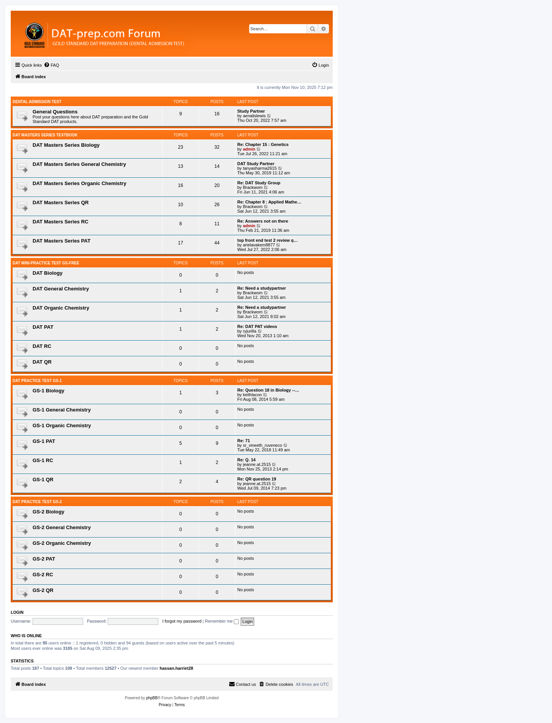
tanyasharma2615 (260, 168)
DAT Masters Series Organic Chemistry (80, 183)
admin (249, 149)
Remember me (222, 621)
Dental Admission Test (37, 102)
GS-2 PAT (44, 559)
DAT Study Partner (255, 163)
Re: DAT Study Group (258, 182)
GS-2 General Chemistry (62, 527)
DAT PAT (43, 327)
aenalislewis (254, 115)
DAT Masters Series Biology (66, 145)
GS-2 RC (43, 574)
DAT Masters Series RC (61, 222)
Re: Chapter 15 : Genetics (263, 144)
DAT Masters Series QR (61, 202)
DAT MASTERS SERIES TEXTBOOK (45, 135)
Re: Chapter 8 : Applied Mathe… (269, 202)
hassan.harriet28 (176, 668)
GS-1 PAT (44, 441)
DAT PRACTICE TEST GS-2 (37, 502)
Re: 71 (243, 440)
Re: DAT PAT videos (257, 326)
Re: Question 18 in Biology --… (268, 390)
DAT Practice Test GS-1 (37, 381)
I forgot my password (181, 621)
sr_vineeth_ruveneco (262, 445)
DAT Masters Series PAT (61, 241)
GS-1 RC (43, 460)
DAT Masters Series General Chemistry (79, 164)
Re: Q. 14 (246, 459)
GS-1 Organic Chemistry (62, 425)
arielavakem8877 (259, 245)
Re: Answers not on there (262, 221)
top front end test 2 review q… (267, 240)
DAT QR (42, 362)
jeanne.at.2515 (257, 464)
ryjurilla (249, 331)
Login (17, 612)
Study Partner (251, 111)
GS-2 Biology (48, 512)
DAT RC (42, 346)
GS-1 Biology (48, 390)
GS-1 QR (43, 479)
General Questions (55, 112)
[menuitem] (51, 65)
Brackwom (253, 187)
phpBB (152, 698)
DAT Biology (47, 273)
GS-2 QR (43, 590)
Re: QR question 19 (256, 479)
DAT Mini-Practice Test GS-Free (46, 263)
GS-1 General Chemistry (62, 410)
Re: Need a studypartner (261, 288)
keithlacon (252, 394)
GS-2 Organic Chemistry (62, 543)
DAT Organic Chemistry (61, 308)
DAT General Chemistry (61, 289)
